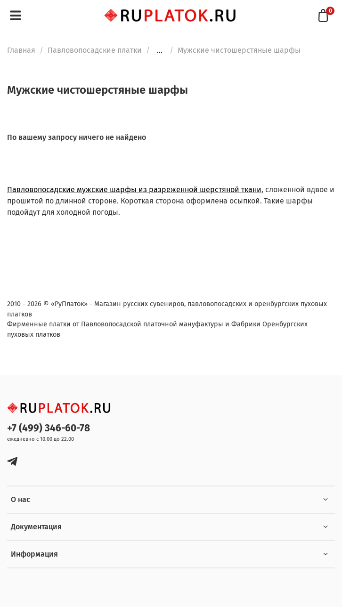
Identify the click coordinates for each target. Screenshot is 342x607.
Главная (21, 50)
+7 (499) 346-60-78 (48, 428)
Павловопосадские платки (95, 50)
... (160, 50)
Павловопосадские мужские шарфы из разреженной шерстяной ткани (134, 189)
